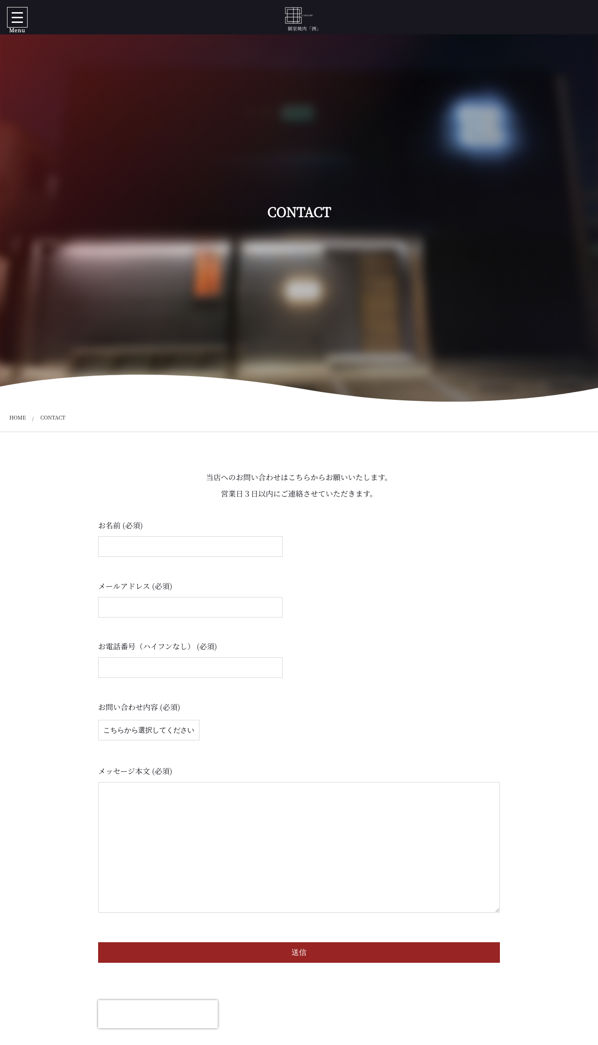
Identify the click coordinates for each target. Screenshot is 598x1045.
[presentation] (158, 1014)
